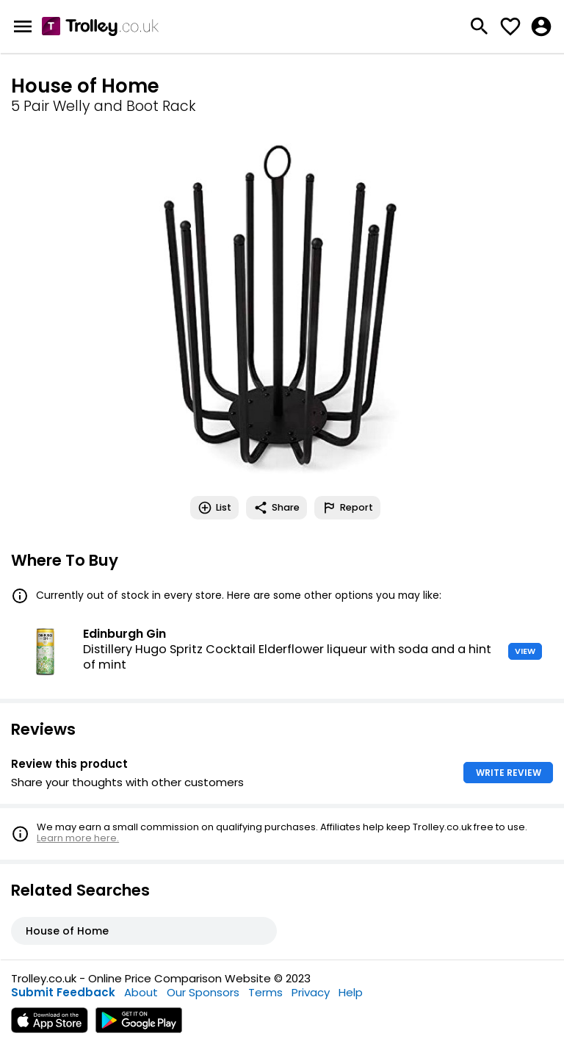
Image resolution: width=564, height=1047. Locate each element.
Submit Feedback (63, 992)
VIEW (525, 651)
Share (276, 507)
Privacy (311, 992)
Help (351, 992)
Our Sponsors (203, 992)
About (141, 992)
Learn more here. (78, 838)
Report (347, 507)
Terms (265, 992)
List (214, 507)
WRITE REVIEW (508, 772)
